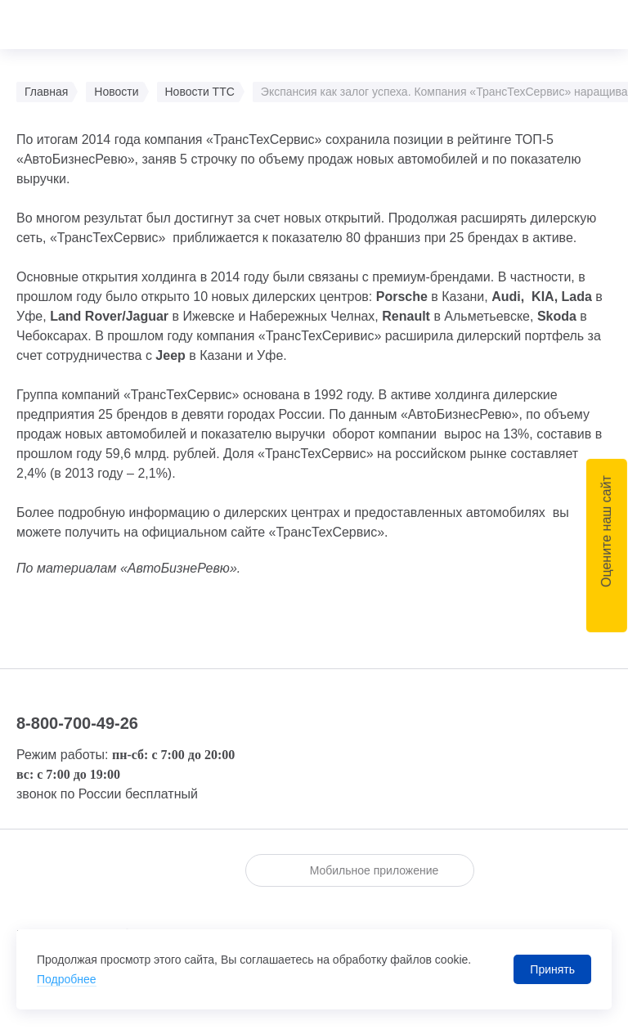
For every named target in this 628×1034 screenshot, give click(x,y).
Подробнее (66, 979)
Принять (552, 969)
